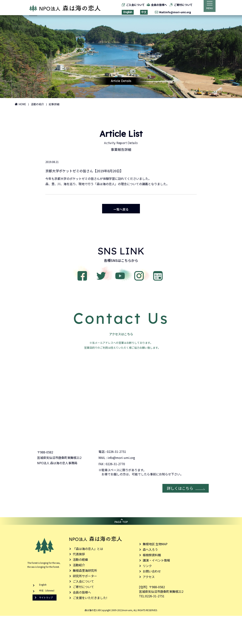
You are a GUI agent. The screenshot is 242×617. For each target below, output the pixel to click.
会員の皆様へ (157, 5)
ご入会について (133, 5)
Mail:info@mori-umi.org (172, 12)
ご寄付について (180, 5)
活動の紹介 (37, 104)
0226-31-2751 (116, 452)
